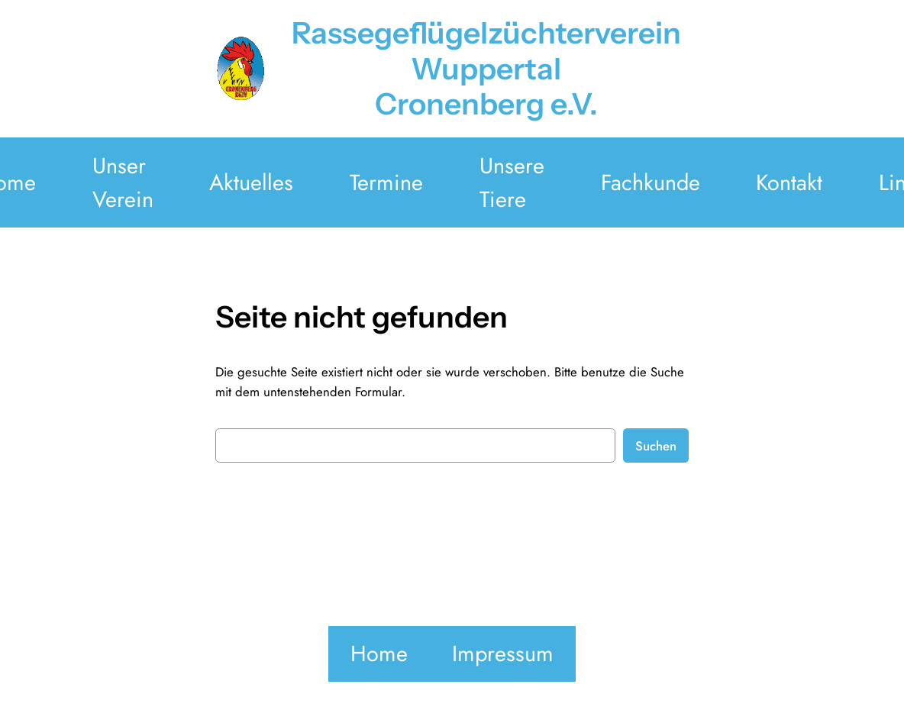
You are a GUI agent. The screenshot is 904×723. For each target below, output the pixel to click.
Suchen (655, 446)
